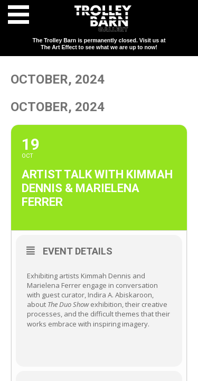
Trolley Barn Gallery (102, 18)
